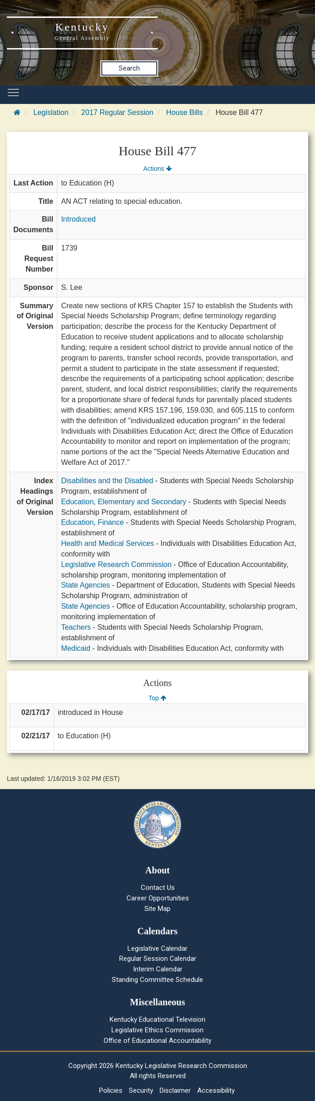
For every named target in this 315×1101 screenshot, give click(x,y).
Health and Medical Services (107, 543)
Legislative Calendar (157, 948)
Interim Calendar (157, 969)
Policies (110, 1090)
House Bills (184, 112)
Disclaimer (175, 1090)
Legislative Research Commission (116, 564)
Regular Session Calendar (157, 958)
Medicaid (75, 648)
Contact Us (158, 887)
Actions (157, 168)
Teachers (76, 627)
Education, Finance (92, 522)
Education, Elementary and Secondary (123, 502)
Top (157, 698)
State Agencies (85, 585)
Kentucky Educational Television (157, 1019)
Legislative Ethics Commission (157, 1030)
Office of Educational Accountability (157, 1040)
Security (141, 1090)
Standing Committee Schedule (157, 980)
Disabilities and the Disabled (107, 481)
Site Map (157, 909)
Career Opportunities (158, 898)
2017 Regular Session (117, 112)
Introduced (78, 219)
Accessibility (216, 1090)
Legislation (51, 112)
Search (129, 68)
